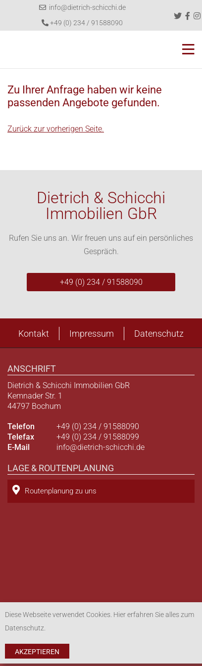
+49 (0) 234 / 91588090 (82, 23)
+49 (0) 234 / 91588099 (97, 437)
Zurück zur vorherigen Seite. (55, 128)
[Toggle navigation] (185, 49)
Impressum (91, 333)
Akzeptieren (37, 652)
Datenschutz (159, 333)
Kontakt (33, 333)
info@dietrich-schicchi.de (82, 7)
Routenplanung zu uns (54, 490)
